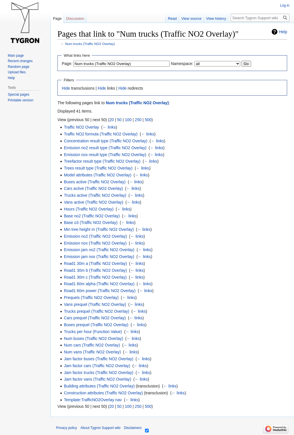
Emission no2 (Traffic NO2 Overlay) (95, 236)
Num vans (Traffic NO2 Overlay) (92, 352)
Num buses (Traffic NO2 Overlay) (93, 338)
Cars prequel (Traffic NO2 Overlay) (95, 318)
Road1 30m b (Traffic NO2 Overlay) (95, 270)
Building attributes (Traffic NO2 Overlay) (99, 386)
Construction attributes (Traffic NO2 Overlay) (103, 393)
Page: (67, 63)
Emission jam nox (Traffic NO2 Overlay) (99, 256)
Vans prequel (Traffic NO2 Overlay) (95, 304)
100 (128, 119)
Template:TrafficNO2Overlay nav (93, 399)
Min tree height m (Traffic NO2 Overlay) (99, 229)
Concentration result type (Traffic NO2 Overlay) (105, 141)
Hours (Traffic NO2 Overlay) (88, 209)
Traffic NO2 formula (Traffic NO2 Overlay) (101, 134)
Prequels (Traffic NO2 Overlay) (91, 297)
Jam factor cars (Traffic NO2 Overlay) (97, 365)
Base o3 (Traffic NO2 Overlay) (91, 222)
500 (148, 119)
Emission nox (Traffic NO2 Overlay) (95, 243)
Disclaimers (133, 428)
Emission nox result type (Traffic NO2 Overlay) (105, 154)
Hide (66, 88)
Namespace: (182, 63)
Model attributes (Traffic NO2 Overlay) (97, 175)
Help (283, 31)
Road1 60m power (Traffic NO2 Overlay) (100, 290)
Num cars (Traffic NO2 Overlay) (92, 345)
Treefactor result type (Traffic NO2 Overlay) (102, 161)
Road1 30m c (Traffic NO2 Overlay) (95, 277)
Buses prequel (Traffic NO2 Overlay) (96, 324)
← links (109, 127)
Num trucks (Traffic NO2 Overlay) (90, 44)
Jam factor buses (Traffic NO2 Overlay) (98, 359)
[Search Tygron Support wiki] (260, 18)
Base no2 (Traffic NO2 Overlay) (92, 216)
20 (112, 119)
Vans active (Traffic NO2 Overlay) (93, 202)
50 (119, 119)
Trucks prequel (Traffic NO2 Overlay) (96, 311)
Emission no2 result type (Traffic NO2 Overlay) (105, 147)
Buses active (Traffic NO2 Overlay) (95, 182)
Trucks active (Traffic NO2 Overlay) (95, 195)
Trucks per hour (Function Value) (93, 331)
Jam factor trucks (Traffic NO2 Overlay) (98, 372)
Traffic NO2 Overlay (81, 127)
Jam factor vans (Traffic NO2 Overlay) (97, 379)
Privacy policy (66, 428)
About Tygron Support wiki (100, 428)
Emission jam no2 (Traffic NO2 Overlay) (99, 249)
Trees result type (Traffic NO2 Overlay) (98, 168)
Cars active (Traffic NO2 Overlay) (93, 188)
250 (138, 119)
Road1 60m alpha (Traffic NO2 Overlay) (99, 284)
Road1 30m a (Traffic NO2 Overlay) (95, 263)
